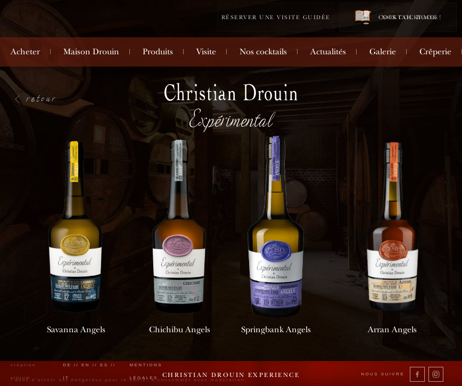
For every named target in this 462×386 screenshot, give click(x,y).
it (66, 377)
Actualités (328, 51)
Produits (158, 51)
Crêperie (435, 51)
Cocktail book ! (398, 17)
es (104, 365)
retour (42, 98)
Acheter (25, 51)
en (85, 365)
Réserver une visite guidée (276, 17)
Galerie (382, 51)
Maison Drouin (91, 51)
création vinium (23, 371)
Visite (206, 51)
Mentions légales (145, 371)
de (67, 365)
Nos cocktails (263, 51)
